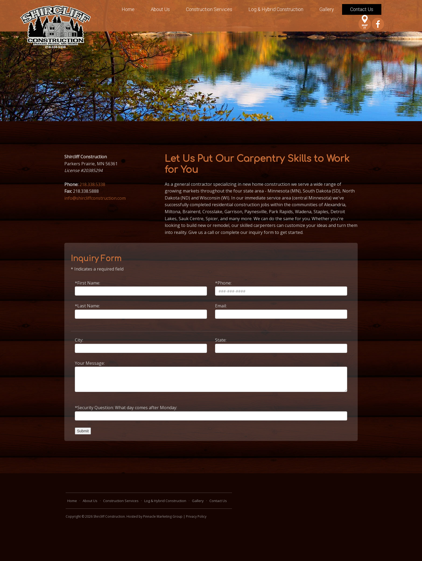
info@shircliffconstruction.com (95, 198)
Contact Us (361, 9)
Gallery (326, 9)
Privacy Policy (196, 516)
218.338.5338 (92, 184)
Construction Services (209, 9)
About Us (160, 9)
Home (128, 9)
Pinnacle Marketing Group (162, 516)
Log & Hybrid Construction (275, 9)
